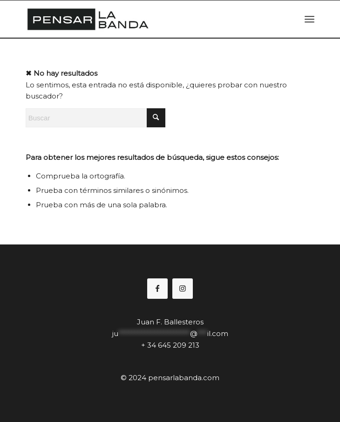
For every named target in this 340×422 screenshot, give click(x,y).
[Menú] (309, 19)
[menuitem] (309, 19)
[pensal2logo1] (141, 19)
